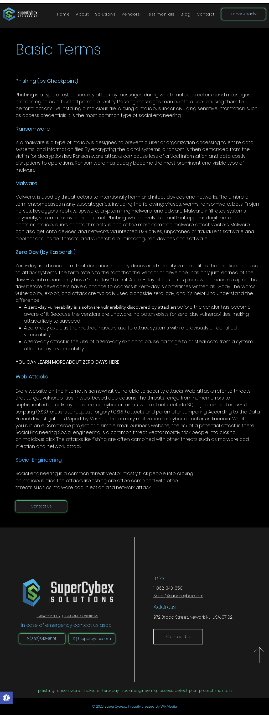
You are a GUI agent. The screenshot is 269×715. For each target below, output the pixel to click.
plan (193, 690)
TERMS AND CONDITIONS (81, 616)
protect (206, 690)
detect (181, 690)
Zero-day (110, 690)
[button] (105, 14)
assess (166, 690)
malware (91, 690)
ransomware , (69, 690)
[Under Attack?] (243, 14)
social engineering (139, 690)
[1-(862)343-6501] (42, 638)
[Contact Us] (41, 506)
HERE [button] (114, 362)
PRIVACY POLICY (48, 616)
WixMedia (169, 706)
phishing (46, 690)
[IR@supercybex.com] (92, 638)
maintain (223, 690)
